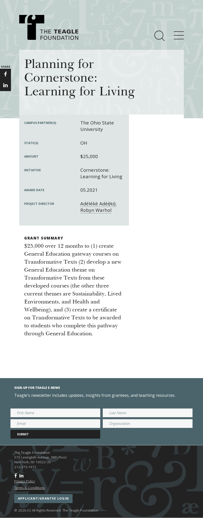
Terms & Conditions (29, 487)
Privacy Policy (24, 481)
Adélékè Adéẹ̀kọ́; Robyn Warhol (98, 206)
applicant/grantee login (43, 498)
